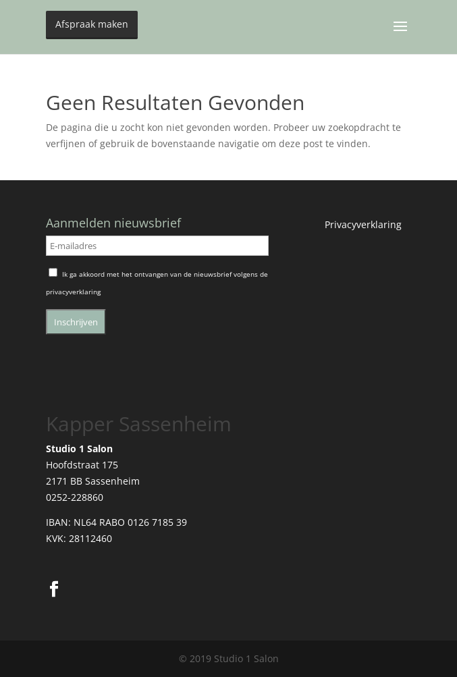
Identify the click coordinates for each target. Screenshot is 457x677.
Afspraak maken (91, 24)
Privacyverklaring (363, 224)
